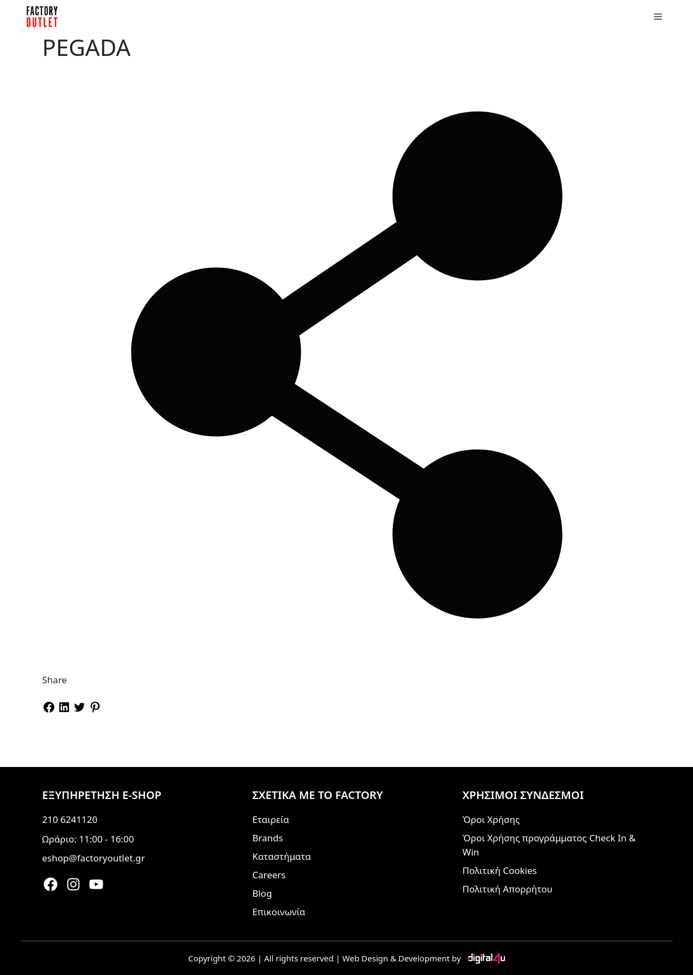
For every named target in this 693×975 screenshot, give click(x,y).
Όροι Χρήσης (491, 819)
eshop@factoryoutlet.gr (93, 858)
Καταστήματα (281, 856)
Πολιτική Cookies (500, 870)
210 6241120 (70, 819)
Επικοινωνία (278, 911)
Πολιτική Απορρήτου (508, 889)
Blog (262, 893)
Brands (267, 838)
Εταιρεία (270, 819)
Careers (268, 875)
